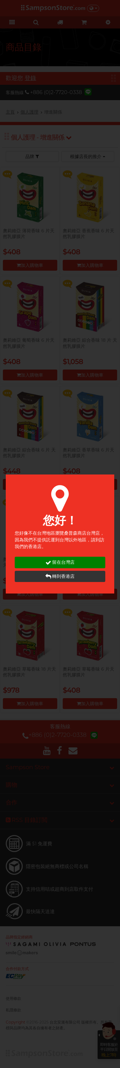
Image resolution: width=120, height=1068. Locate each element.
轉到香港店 (60, 576)
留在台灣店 (60, 562)
